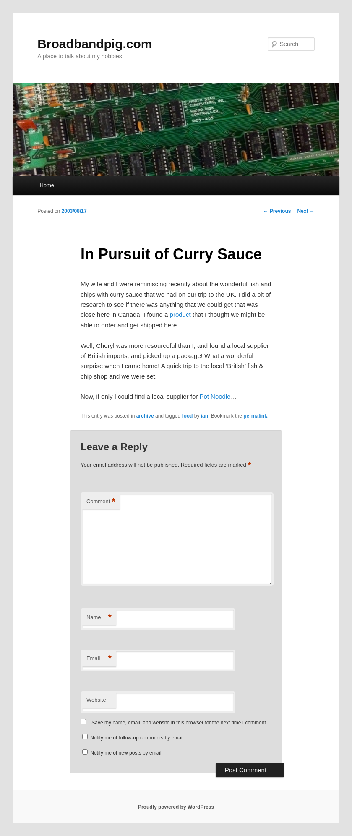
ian (204, 416)
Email (99, 659)
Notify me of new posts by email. (126, 753)
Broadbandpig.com (94, 44)
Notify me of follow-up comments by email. (137, 738)
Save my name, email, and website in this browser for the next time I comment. (179, 723)
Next (305, 211)
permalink (255, 416)
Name (99, 617)
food (187, 416)
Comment (100, 502)
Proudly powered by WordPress (176, 807)
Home (46, 185)
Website (96, 700)
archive (145, 416)
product (180, 314)
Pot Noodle (214, 396)
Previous (277, 211)
